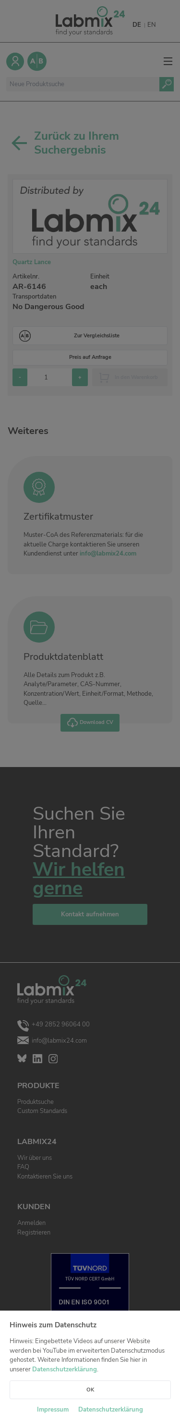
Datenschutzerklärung (64, 1369)
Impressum (53, 1409)
